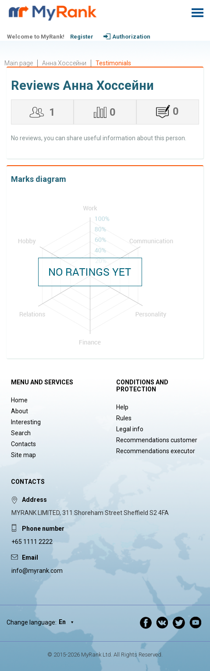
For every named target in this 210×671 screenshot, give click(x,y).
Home (19, 400)
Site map (23, 454)
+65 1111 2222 (32, 541)
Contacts (23, 443)
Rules (124, 418)
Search (21, 433)
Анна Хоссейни (64, 63)
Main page (18, 63)
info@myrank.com (37, 570)
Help (122, 407)
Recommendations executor (155, 450)
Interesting (26, 422)
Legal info (129, 429)
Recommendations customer (156, 440)
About (19, 411)
